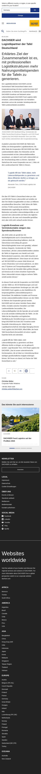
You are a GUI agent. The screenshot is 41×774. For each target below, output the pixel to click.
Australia (5, 755)
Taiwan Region (7, 664)
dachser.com (6, 579)
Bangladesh (6, 635)
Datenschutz (6, 483)
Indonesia (5, 648)
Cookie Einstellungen (9, 486)
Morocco (5, 591)
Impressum (5, 480)
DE (15, 714)
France (4, 695)
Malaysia (5, 658)
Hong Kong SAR (7, 642)
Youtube (6, 522)
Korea (4, 654)
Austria (4, 680)
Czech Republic (7, 686)
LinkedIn (6, 519)
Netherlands (6, 718)
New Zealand (6, 759)
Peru (3, 623)
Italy (3, 711)
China (4, 639)
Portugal (4, 727)
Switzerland (6, 743)
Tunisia (4, 595)
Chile (3, 617)
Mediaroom (11, 23)
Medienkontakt (7, 504)
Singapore (5, 661)
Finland (4, 692)
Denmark (5, 689)
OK (35, 10)
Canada (4, 613)
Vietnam (4, 670)
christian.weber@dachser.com (12, 389)
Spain (4, 737)
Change (20, 15)
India (3, 645)
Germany (5, 699)
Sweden (4, 740)
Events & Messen (8, 495)
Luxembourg (6, 714)
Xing (4, 525)
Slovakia (5, 734)
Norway (4, 721)
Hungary (5, 705)
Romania (5, 730)
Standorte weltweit (8, 498)
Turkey (4, 746)
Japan (4, 651)
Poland (4, 724)
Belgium (4, 683)
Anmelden (20, 469)
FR (9, 683)
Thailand (5, 667)
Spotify (5, 529)
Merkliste (33, 31)
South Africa (6, 598)
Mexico (4, 620)
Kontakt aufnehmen (8, 508)
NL (12, 683)
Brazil (4, 610)
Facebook (6, 516)
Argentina (5, 607)
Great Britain (6, 702)
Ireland (4, 708)
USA (3, 626)
